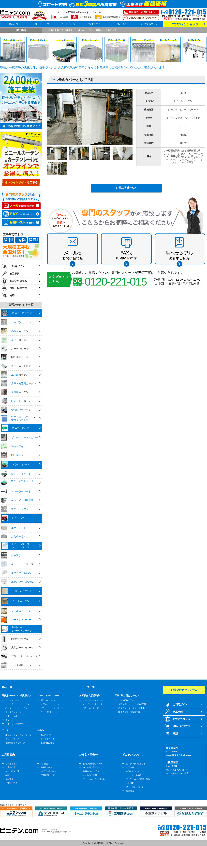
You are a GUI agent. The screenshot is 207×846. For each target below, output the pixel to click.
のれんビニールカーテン (16, 708)
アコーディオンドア (14, 716)
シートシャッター (49, 739)
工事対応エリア (48, 775)
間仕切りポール (48, 700)
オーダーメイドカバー (93, 700)
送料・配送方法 (18, 288)
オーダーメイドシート (93, 704)
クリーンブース (12, 739)
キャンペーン (68, 24)
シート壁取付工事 (126, 700)
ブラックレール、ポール (52, 708)
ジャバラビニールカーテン (17, 704)
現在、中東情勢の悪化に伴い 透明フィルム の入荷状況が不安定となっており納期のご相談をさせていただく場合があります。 (84, 67)
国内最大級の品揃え (112, 17)
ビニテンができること (136, 764)
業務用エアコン (48, 743)
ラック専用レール (49, 712)
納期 (12, 295)
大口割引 (45, 764)
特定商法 (130, 791)
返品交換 (9, 779)
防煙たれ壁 (46, 735)
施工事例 (122, 24)
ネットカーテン (12, 720)
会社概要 (130, 783)
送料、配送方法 (12, 771)
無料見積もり (47, 767)
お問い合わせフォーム (93, 764)
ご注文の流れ (11, 767)
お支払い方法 (11, 783)
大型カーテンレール (50, 704)
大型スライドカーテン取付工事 (132, 704)
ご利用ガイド (95, 24)
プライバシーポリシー (136, 787)
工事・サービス (40, 24)
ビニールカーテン (13, 700)
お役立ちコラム (149, 24)
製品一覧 (14, 24)
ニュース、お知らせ (135, 775)
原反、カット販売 (91, 708)
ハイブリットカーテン (15, 724)
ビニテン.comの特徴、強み (138, 779)
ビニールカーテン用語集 (94, 779)
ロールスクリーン (13, 712)
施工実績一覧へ (128, 187)
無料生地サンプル (91, 771)
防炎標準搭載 (85, 17)
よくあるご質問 (90, 775)
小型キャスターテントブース (18, 735)
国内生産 (64, 17)
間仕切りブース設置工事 (129, 712)
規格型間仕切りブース (15, 743)
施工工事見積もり (49, 771)
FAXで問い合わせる (92, 767)
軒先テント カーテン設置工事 (131, 708)
